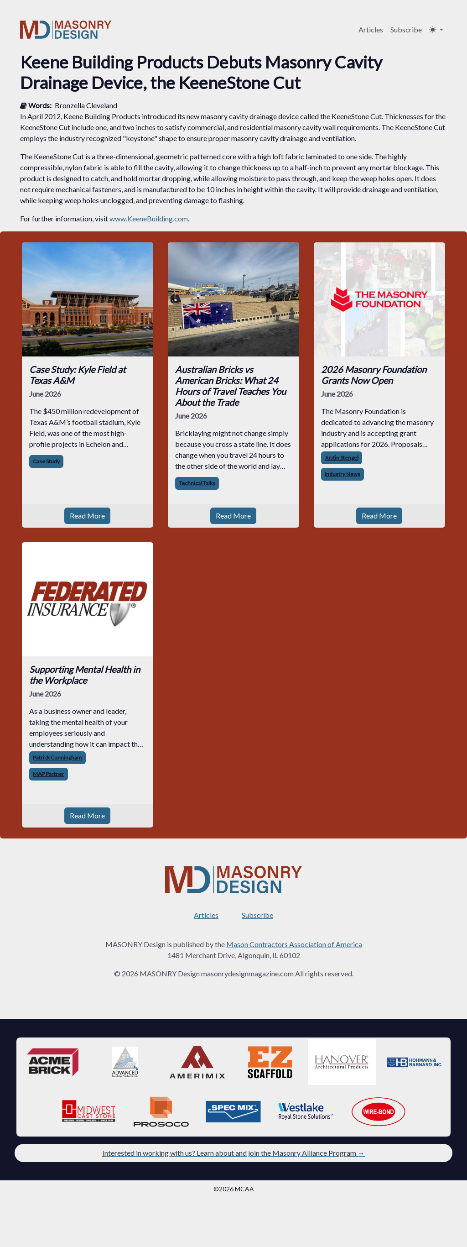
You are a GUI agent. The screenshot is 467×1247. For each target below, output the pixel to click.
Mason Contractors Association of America (294, 944)
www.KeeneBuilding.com (148, 218)
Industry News (342, 474)
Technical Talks (197, 483)
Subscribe (406, 29)
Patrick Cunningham (57, 757)
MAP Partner (48, 773)
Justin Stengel (341, 457)
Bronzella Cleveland (86, 105)
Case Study (46, 461)
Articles (370, 29)
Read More (87, 515)
